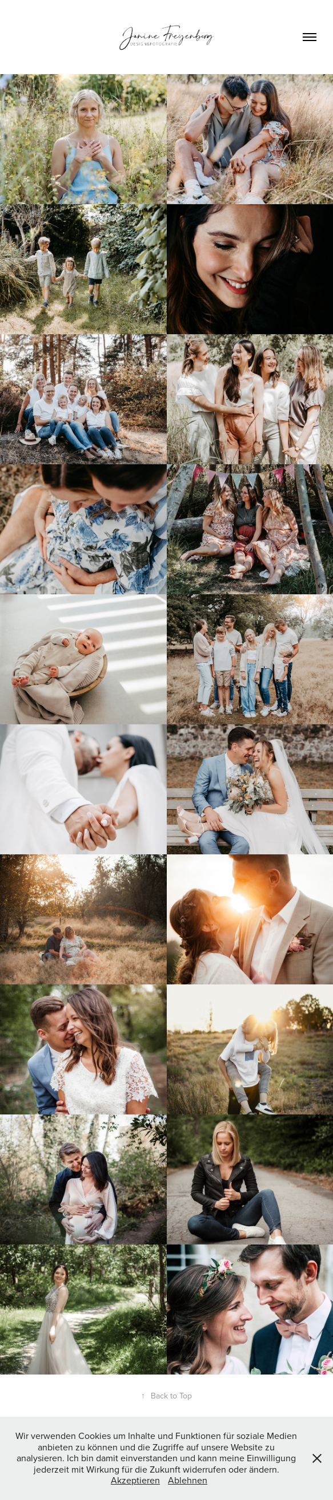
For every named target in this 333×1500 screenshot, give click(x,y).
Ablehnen (187, 1480)
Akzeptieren (135, 1480)
